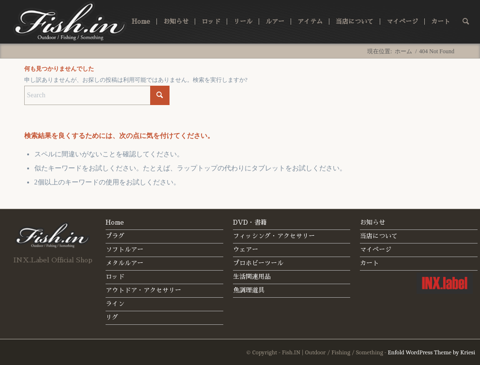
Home (115, 222)
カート (369, 263)
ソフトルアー (124, 249)
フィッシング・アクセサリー (274, 236)
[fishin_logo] (70, 22)
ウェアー (245, 249)
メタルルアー (124, 263)
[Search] (465, 22)
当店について (379, 236)
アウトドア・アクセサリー (143, 290)
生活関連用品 (252, 277)
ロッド (115, 277)
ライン (115, 304)
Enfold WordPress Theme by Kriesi (432, 352)
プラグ (115, 236)
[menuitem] (140, 22)
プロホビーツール (258, 263)
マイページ (375, 249)
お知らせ (372, 222)
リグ (112, 317)
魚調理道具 (248, 290)
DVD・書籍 (250, 222)
